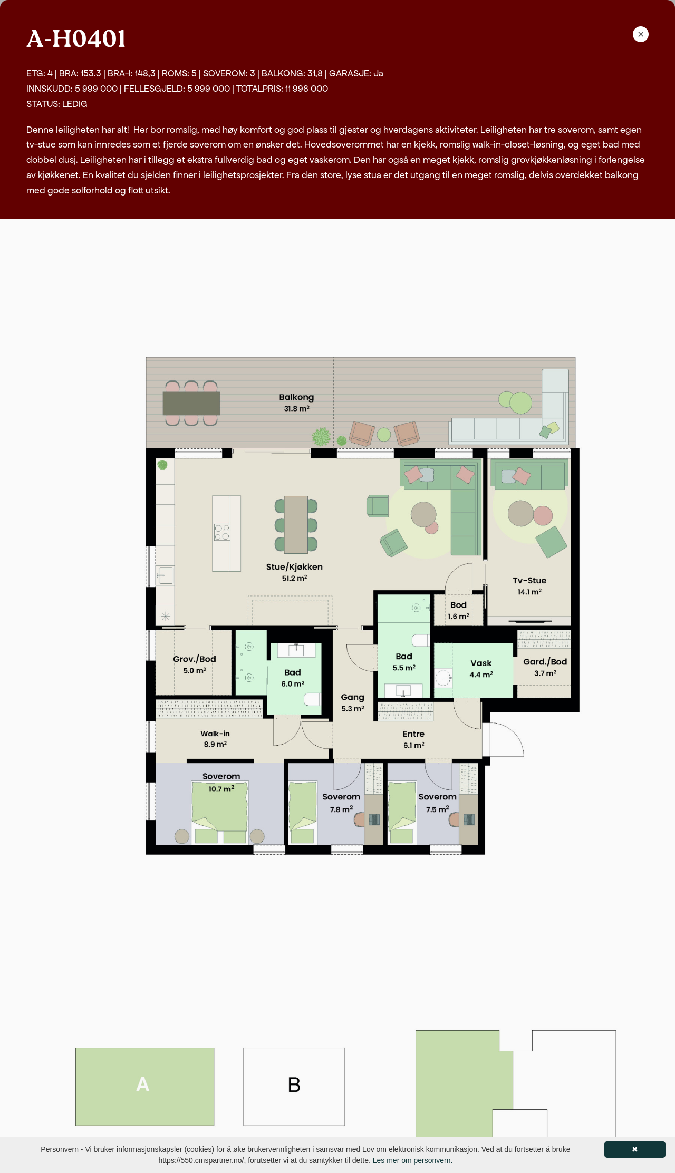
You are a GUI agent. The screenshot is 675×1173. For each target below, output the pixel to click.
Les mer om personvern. (413, 1160)
